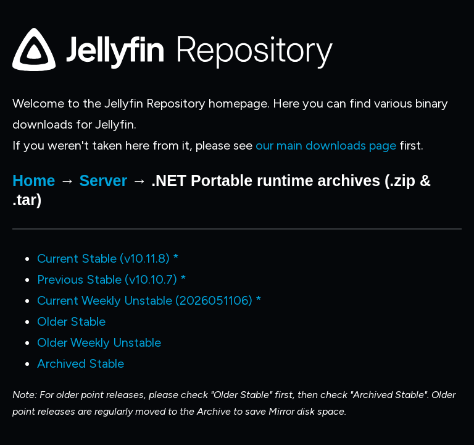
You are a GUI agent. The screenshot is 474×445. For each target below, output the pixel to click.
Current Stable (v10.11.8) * (108, 258)
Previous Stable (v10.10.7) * (111, 279)
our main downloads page (326, 145)
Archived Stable (80, 363)
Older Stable (71, 321)
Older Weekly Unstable (99, 342)
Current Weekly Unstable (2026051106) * (149, 300)
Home (33, 180)
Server (103, 180)
